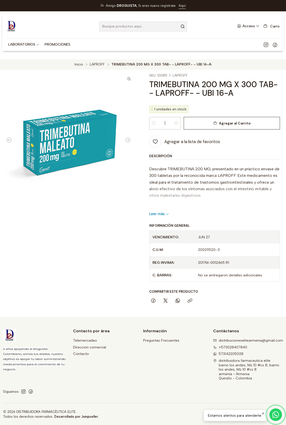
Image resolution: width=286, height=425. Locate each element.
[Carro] (271, 26)
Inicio (79, 64)
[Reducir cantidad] (153, 123)
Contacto (81, 354)
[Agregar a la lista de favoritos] (184, 142)
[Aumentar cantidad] (176, 123)
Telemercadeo (85, 340)
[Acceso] (248, 26)
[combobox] (143, 26)
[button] (23, 44)
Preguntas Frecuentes (161, 340)
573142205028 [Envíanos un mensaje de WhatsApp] (228, 354)
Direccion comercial (89, 347)
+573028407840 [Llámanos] (230, 347)
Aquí (182, 6)
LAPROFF (97, 64)
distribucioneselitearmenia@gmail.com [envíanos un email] (248, 340)
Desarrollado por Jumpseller (76, 416)
